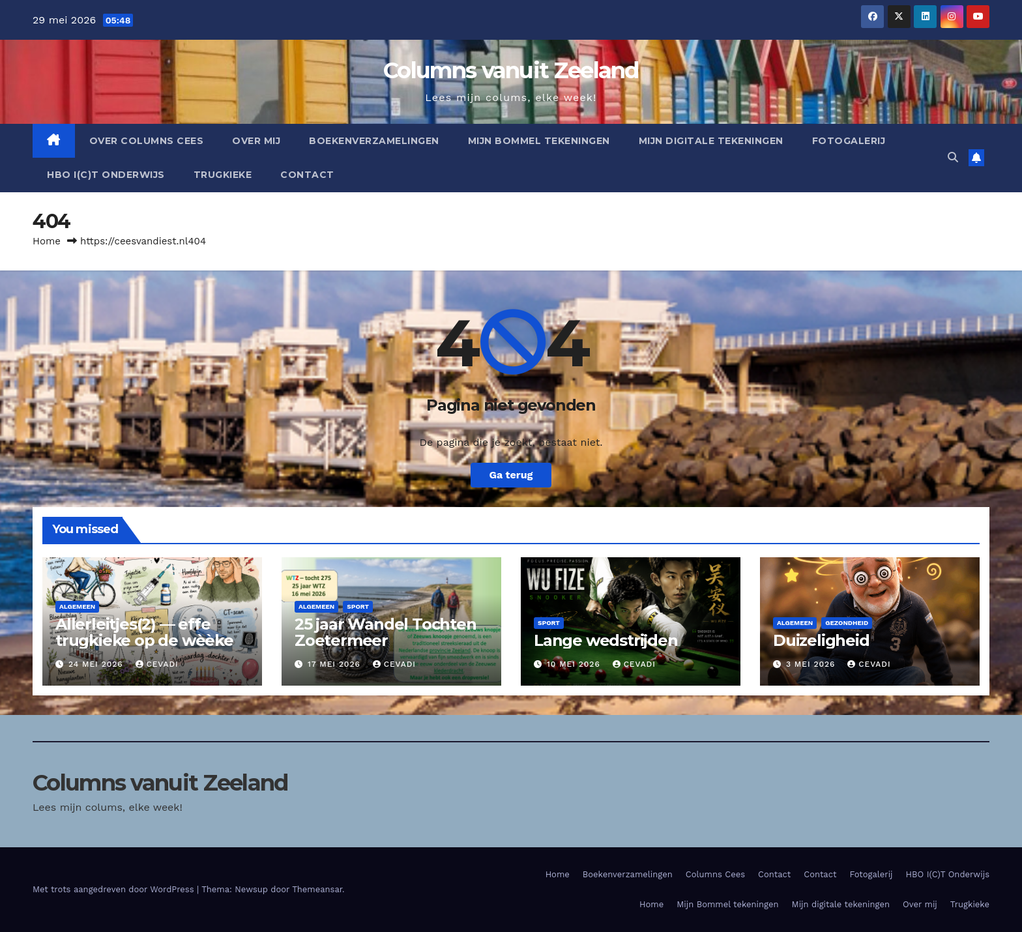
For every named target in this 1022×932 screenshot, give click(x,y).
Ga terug (511, 475)
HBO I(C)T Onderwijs (106, 175)
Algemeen (77, 606)
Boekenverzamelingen (374, 141)
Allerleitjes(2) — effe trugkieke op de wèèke (144, 632)
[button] (953, 157)
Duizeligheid (821, 640)
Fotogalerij (849, 141)
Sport (358, 606)
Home (47, 241)
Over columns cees (146, 141)
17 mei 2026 (336, 664)
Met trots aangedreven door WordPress (115, 889)
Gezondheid (846, 622)
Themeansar (317, 889)
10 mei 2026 (575, 664)
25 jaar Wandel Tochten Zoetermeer (385, 632)
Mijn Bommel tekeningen (539, 141)
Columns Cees (715, 874)
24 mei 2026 (97, 664)
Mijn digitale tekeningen (711, 141)
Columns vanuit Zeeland (511, 70)
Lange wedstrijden (606, 640)
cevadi (157, 664)
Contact (307, 175)
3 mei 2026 (812, 664)
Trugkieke (223, 175)
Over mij (256, 141)
